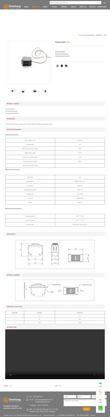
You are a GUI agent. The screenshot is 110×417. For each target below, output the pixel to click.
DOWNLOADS (101, 7)
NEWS (45, 7)
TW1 (105, 35)
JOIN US (73, 7)
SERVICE (64, 7)
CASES (54, 7)
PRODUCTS (36, 7)
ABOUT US (83, 7)
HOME (26, 7)
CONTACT (92, 7)
